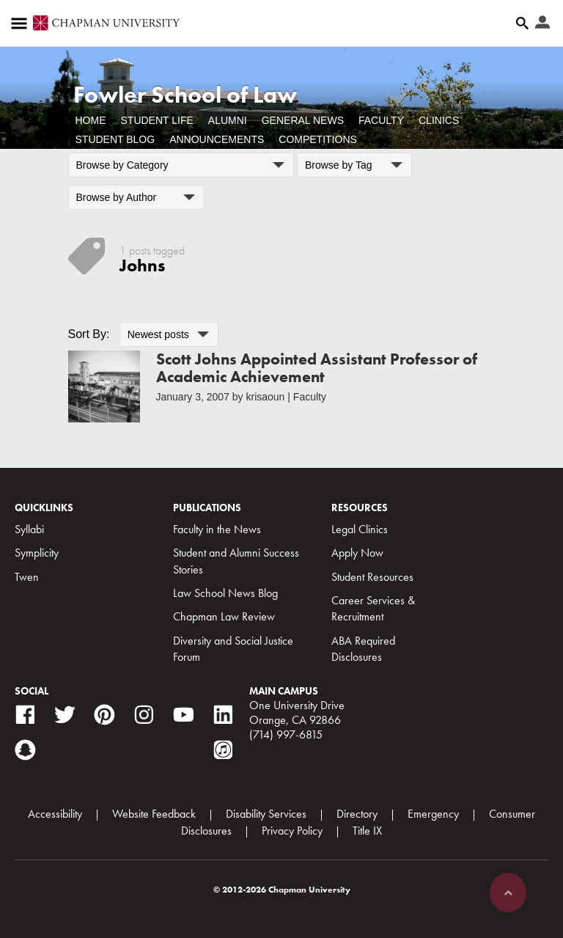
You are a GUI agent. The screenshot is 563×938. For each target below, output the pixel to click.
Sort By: (89, 334)
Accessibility (55, 813)
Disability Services (266, 813)
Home (91, 120)
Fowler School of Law (185, 95)
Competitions (318, 139)
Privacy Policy (292, 830)
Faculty (381, 120)
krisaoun (265, 397)
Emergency (433, 813)
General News (303, 120)
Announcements (216, 139)
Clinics (439, 120)
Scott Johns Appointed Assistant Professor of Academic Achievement (316, 367)
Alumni (227, 120)
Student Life (157, 120)
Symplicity (37, 552)
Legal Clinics (359, 529)
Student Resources (372, 577)
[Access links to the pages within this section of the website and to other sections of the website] (22, 23)
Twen (27, 577)
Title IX (367, 830)
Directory (357, 813)
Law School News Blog (225, 593)
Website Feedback (154, 813)
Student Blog (115, 139)
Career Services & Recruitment (373, 608)
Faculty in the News (217, 529)
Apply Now (357, 552)
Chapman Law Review (224, 616)
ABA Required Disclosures (363, 648)
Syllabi (29, 529)
